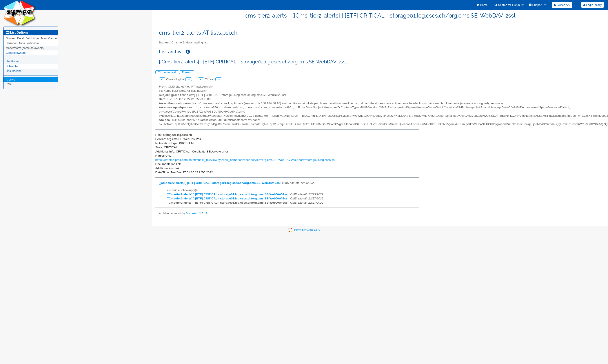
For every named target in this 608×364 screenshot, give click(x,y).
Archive (10, 79)
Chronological (167, 72)
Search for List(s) (507, 5)
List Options (17, 32)
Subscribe (12, 66)
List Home (12, 61)
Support (535, 5)
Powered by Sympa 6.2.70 (307, 230)
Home (482, 5)
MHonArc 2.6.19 (197, 213)
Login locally (592, 5)
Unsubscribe (14, 71)
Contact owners (15, 52)
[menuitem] (482, 5)
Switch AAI (562, 5)
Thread (187, 72)
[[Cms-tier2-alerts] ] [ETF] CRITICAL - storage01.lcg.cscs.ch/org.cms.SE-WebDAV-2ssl (220, 183)
